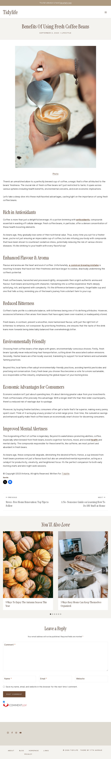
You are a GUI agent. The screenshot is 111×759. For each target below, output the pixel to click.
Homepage (34, 752)
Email (43, 678)
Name (8, 678)
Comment (9, 644)
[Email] (55, 679)
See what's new (65, 3)
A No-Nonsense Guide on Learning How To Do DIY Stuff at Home (81, 502)
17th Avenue (96, 752)
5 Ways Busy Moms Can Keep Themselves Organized (81, 604)
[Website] (91, 679)
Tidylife (65, 473)
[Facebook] (12, 734)
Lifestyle (66, 33)
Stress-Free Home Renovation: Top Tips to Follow (29, 502)
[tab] (50, 614)
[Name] (19, 679)
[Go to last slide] (7, 571)
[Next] (104, 571)
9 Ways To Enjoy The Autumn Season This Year (26, 604)
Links (46, 752)
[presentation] (28, 564)
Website (80, 678)
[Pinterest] (16, 734)
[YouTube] (20, 734)
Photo (55, 173)
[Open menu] (105, 12)
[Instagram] (8, 734)
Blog (21, 752)
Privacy (28, 754)
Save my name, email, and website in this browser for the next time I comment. (41, 686)
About (11, 752)
